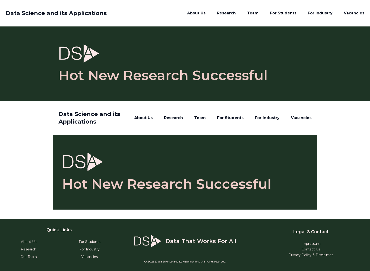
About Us (196, 13)
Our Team (29, 257)
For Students (283, 13)
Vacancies (354, 13)
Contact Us (311, 249)
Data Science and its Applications (56, 13)
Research (226, 13)
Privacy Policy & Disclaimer (311, 255)
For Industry (320, 13)
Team (253, 13)
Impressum (310, 243)
